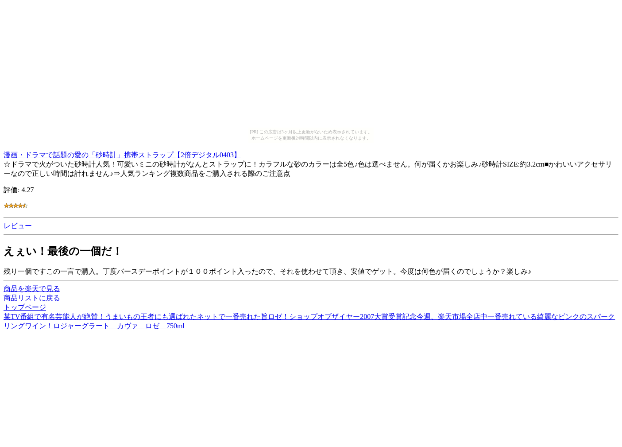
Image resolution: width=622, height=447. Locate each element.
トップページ (25, 307)
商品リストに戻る (32, 298)
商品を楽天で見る (32, 288)
